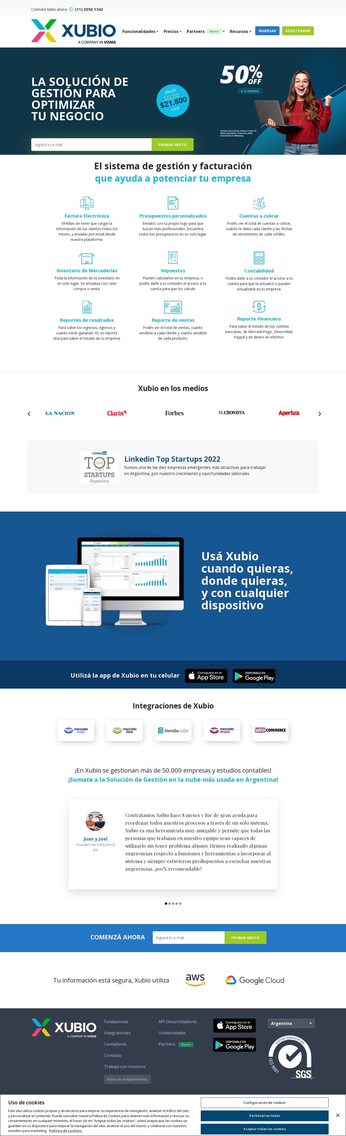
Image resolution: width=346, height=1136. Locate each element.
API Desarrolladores (178, 1021)
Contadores (115, 1044)
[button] (166, 904)
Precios (171, 31)
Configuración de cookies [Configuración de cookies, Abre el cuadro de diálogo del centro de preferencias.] (264, 1102)
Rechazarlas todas (264, 1115)
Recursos (239, 31)
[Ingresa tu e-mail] (91, 144)
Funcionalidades (138, 31)
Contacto (112, 1055)
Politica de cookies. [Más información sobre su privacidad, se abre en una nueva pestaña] (65, 1130)
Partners (204, 31)
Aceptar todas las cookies (264, 1129)
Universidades (172, 1033)
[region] (173, 1115)
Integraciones (117, 1033)
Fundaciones (116, 1021)
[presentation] (28, 412)
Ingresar (267, 30)
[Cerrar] (337, 1115)
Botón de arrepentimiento (127, 1079)
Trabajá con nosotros (125, 1066)
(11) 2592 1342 (86, 9)
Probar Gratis (172, 144)
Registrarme (297, 30)
